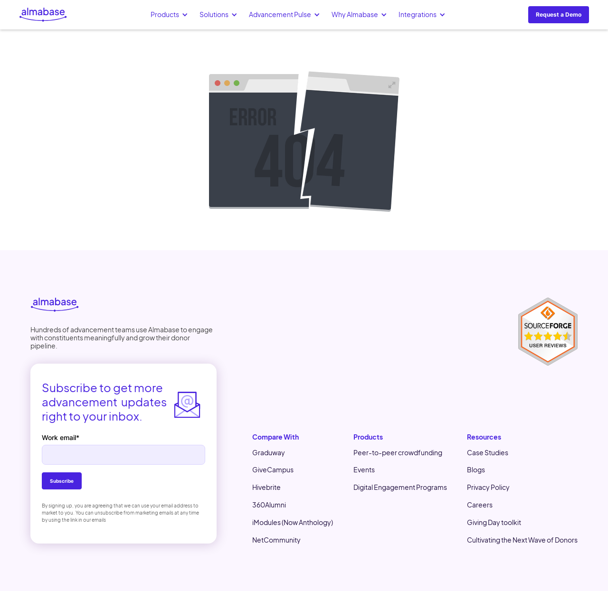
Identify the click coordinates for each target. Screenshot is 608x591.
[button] (169, 15)
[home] (43, 15)
